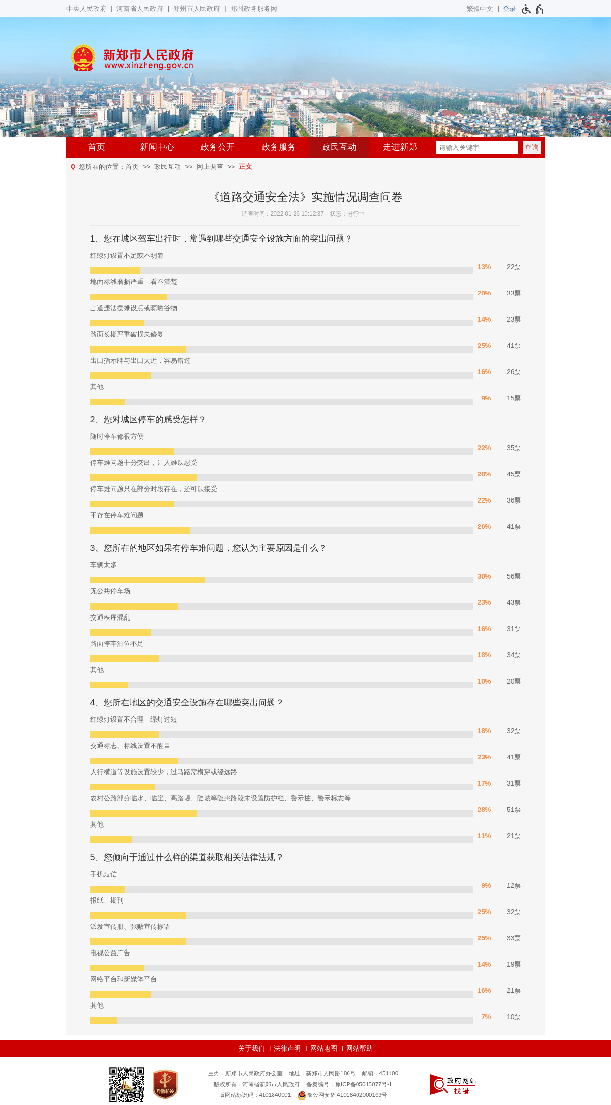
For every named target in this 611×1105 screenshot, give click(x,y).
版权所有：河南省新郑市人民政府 (257, 1084)
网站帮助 (359, 1048)
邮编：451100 (380, 1073)
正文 (245, 166)
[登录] (509, 8)
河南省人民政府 (139, 8)
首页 (96, 147)
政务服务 (279, 147)
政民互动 (339, 147)
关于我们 (251, 1048)
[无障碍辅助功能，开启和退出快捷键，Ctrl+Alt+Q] (533, 9)
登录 (509, 8)
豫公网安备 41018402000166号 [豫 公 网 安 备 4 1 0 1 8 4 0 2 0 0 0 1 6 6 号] (342, 1095)
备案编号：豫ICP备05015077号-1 (349, 1084)
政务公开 (217, 147)
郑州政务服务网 (254, 8)
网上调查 (210, 166)
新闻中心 (157, 147)
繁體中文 (479, 8)
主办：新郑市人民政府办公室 (245, 1073)
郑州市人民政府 (196, 8)
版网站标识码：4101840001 (255, 1095)
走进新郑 (400, 147)
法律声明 (287, 1048)
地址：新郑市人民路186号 (322, 1073)
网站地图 (323, 1048)
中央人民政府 (86, 8)
